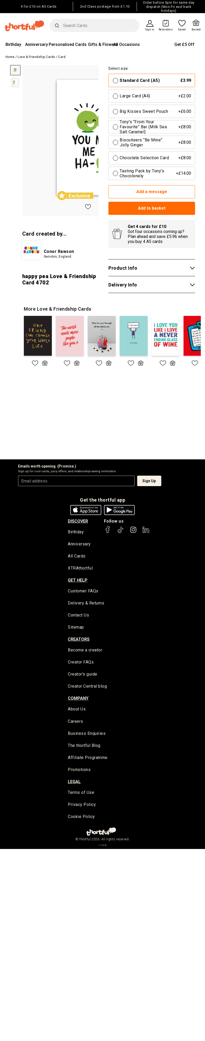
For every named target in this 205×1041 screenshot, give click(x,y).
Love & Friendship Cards (36, 57)
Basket (196, 29)
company (78, 698)
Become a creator (85, 650)
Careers (75, 722)
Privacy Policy (82, 805)
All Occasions (126, 44)
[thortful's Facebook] (108, 532)
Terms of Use (81, 793)
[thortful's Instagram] (133, 532)
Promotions (79, 770)
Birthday (13, 44)
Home (10, 57)
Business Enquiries (87, 734)
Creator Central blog (87, 686)
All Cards (77, 556)
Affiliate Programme (88, 758)
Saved (182, 29)
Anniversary (36, 44)
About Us (77, 709)
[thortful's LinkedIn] (146, 532)
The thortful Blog (84, 746)
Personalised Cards (68, 44)
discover (78, 521)
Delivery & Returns (86, 603)
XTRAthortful (80, 568)
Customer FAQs (83, 591)
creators (79, 639)
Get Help (77, 580)
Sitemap (76, 627)
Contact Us (78, 615)
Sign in (149, 29)
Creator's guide (82, 674)
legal (74, 782)
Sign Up (149, 481)
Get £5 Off (184, 44)
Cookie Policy (81, 817)
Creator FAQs (81, 662)
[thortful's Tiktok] (120, 532)
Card (61, 57)
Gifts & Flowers (103, 44)
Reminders (166, 29)
